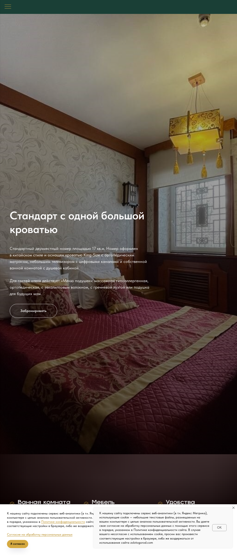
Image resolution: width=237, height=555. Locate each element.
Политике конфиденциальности (63, 521)
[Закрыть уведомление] (233, 507)
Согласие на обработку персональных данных (39, 534)
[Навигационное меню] (8, 7)
